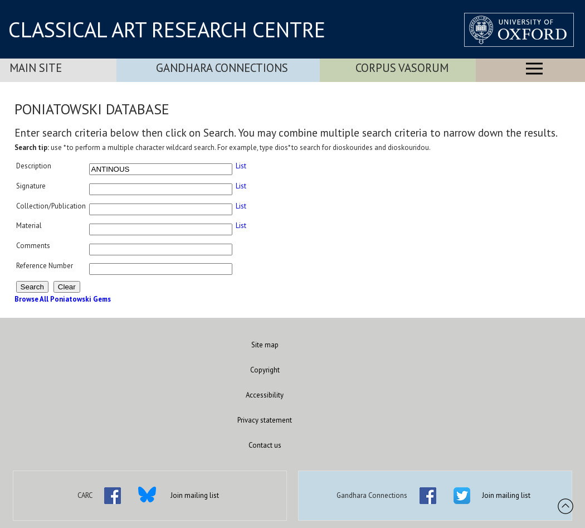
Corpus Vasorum (401, 67)
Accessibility (265, 395)
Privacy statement (264, 420)
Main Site (35, 67)
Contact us (264, 445)
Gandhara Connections (222, 67)
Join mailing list (194, 495)
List (241, 166)
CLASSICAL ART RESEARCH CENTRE (166, 29)
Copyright (265, 370)
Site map (265, 345)
